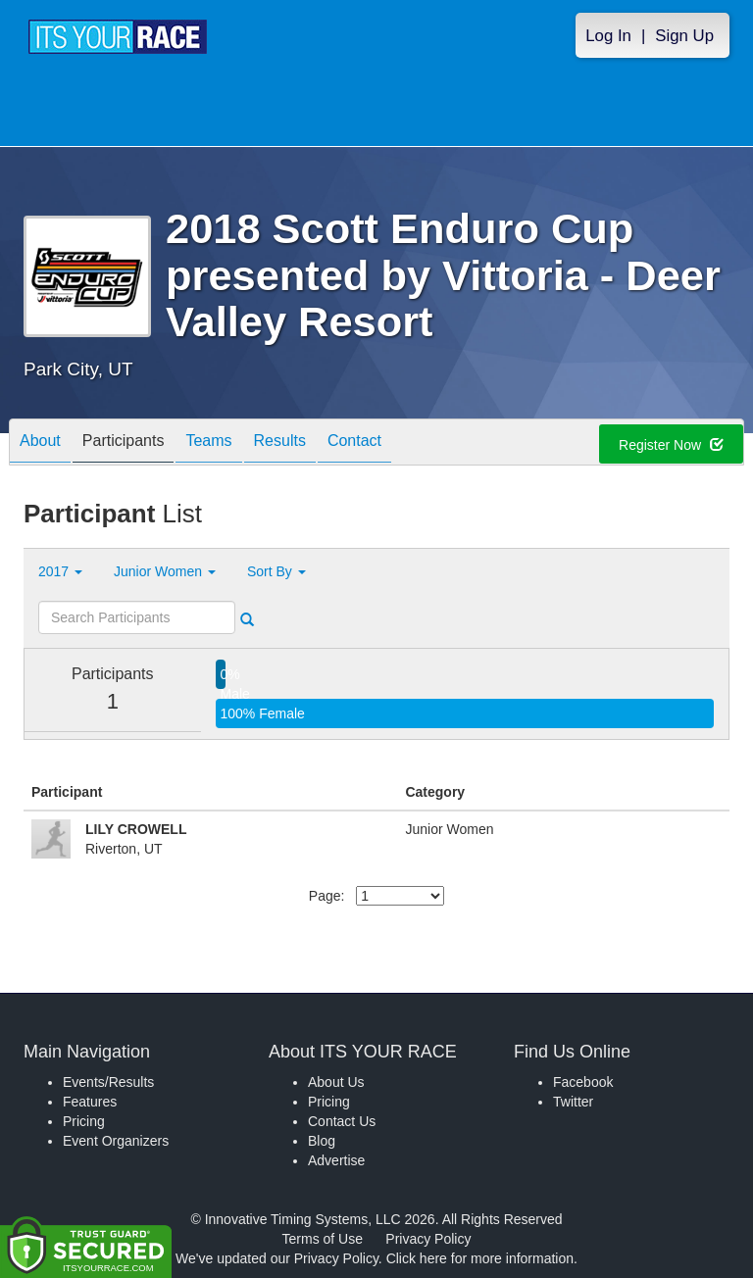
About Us (336, 1082)
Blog (321, 1141)
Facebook (583, 1082)
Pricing (84, 1121)
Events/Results (108, 1082)
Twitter (573, 1101)
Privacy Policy (428, 1239)
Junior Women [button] (165, 571)
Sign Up (684, 35)
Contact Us (342, 1121)
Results (280, 443)
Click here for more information (480, 1258)
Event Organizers (116, 1141)
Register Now (671, 445)
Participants (123, 443)
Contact (354, 443)
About (40, 443)
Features (90, 1101)
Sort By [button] (276, 571)
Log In (608, 35)
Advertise (336, 1160)
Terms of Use (322, 1239)
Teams (208, 443)
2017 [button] (60, 571)
